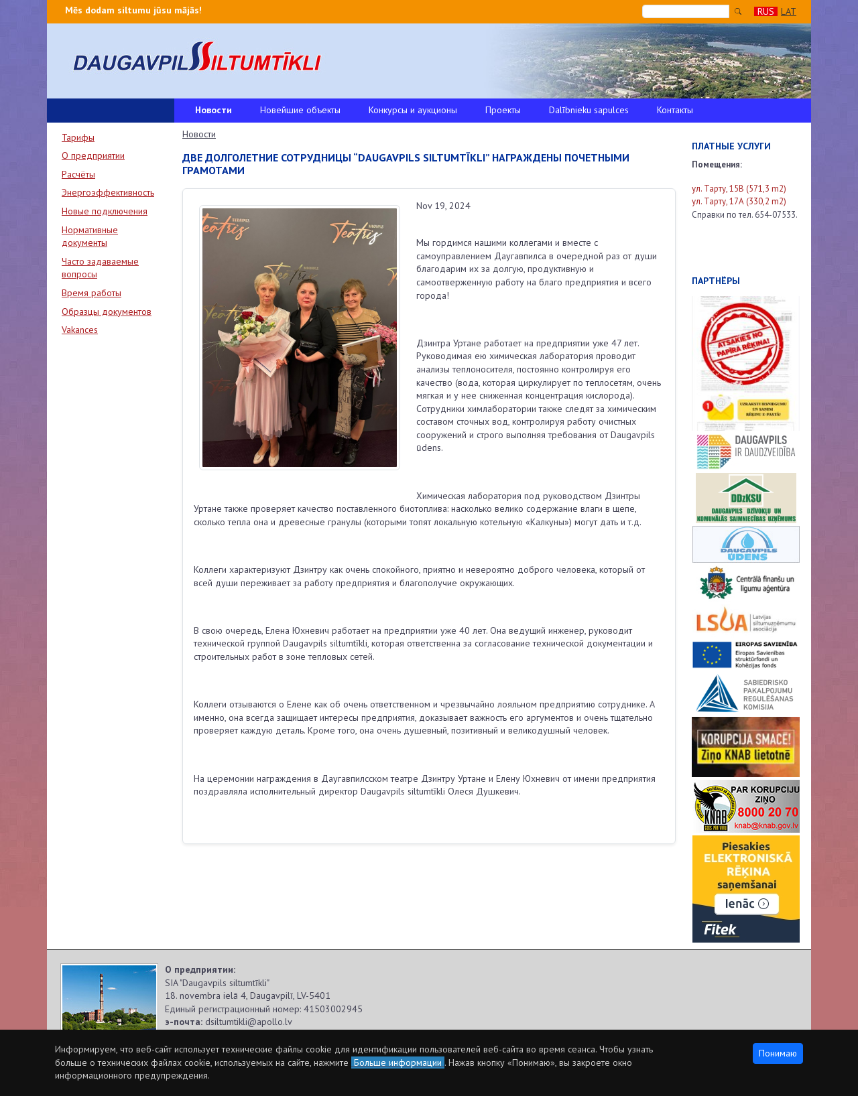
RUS (765, 11)
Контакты (675, 110)
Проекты (503, 110)
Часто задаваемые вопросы (100, 268)
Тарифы (78, 137)
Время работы (91, 293)
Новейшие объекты (300, 110)
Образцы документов (106, 311)
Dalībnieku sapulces (589, 110)
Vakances (80, 330)
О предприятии (93, 155)
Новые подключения (104, 211)
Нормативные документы (90, 236)
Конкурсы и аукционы (413, 110)
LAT (788, 11)
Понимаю (778, 1053)
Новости (213, 110)
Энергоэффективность (108, 192)
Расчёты (78, 174)
